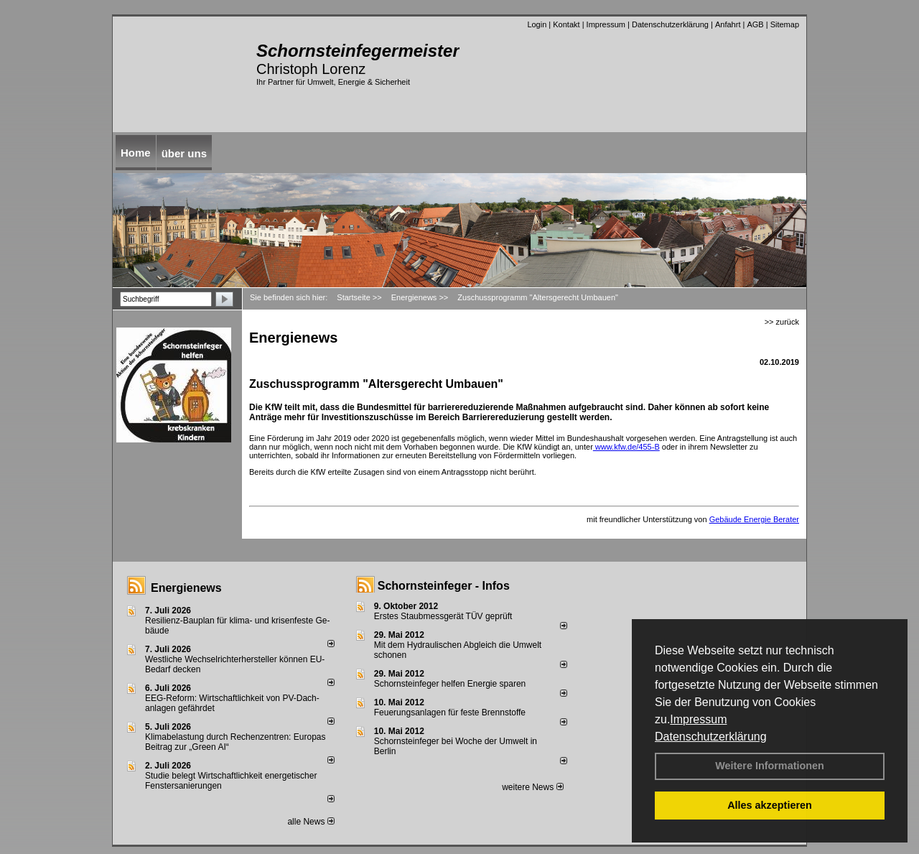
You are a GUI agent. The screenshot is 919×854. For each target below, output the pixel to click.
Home (136, 153)
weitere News (532, 787)
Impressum (698, 719)
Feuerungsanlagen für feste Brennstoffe (450, 712)
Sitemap (784, 24)
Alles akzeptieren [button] (769, 805)
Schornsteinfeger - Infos (444, 586)
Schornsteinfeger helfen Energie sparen (450, 684)
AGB (755, 24)
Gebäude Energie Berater (754, 519)
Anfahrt (727, 24)
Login (536, 24)
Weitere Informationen (769, 765)
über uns (184, 153)
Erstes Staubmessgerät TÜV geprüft (443, 616)
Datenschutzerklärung (711, 736)
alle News (310, 822)
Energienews (186, 588)
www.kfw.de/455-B (626, 446)
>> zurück (782, 321)
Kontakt (566, 24)
